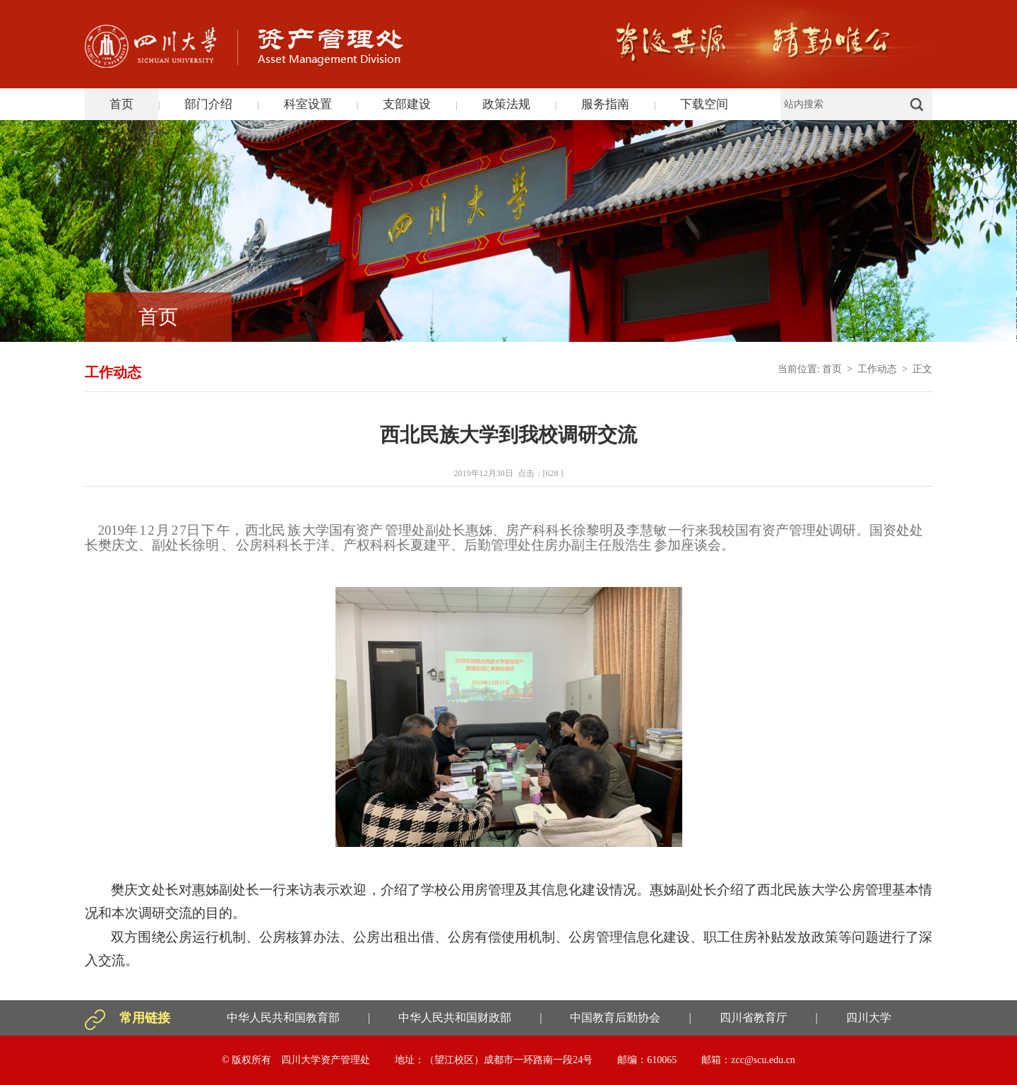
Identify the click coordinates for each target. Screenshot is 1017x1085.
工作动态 (877, 369)
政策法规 (506, 104)
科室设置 (308, 104)
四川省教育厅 (753, 1018)
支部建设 (407, 104)
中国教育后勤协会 (615, 1018)
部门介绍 (208, 104)
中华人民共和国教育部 (283, 1018)
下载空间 (704, 104)
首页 (121, 104)
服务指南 (605, 104)
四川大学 (868, 1018)
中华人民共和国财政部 (454, 1018)
